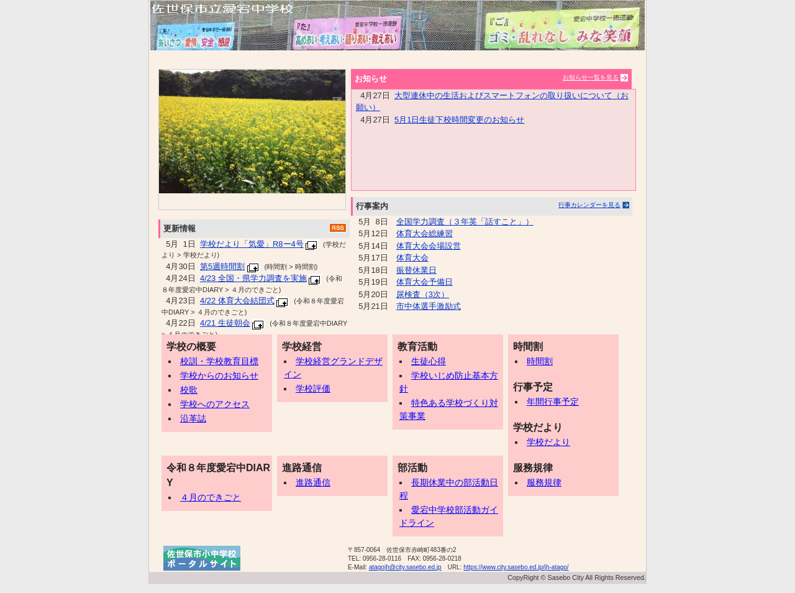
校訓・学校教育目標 (215, 361)
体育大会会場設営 (428, 246)
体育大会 (412, 257)
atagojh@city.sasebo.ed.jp (405, 567)
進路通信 (302, 467)
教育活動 (417, 346)
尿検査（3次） (422, 294)
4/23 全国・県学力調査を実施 (253, 278)
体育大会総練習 (424, 233)
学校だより (538, 427)
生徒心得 (424, 361)
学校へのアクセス (211, 404)
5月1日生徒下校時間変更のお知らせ (459, 119)
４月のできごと (206, 497)
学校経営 (302, 346)
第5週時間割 (222, 266)
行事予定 (533, 387)
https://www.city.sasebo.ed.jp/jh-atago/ (515, 567)
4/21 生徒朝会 (225, 323)
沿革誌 (189, 418)
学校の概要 (191, 346)
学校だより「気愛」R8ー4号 (252, 244)
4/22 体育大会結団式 (237, 300)
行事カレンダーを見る (589, 204)
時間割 (528, 346)
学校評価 (309, 388)
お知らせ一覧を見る (591, 77)
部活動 (412, 467)
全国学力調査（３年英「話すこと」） (465, 221)
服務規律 (533, 467)
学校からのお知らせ (215, 375)
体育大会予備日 (424, 282)
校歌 (185, 390)
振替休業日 (416, 270)
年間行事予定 (549, 402)
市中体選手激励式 (428, 306)
